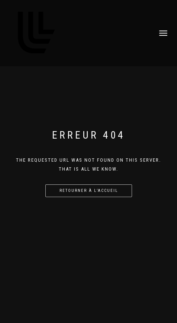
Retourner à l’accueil (88, 190)
